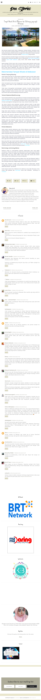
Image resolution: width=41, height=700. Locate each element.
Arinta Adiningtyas (9, 406)
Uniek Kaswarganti (10, 394)
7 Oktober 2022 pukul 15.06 (20, 452)
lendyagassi (8, 309)
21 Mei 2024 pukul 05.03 (15, 473)
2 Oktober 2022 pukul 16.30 (17, 270)
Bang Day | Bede (9, 452)
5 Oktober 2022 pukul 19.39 (21, 406)
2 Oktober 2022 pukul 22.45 (17, 309)
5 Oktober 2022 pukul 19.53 (17, 420)
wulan (6, 322)
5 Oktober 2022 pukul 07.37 (14, 356)
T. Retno (7, 279)
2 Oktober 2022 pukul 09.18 (17, 219)
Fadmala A (7, 270)
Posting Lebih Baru (8, 208)
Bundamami (8, 219)
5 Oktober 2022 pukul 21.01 (14, 432)
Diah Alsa (7, 230)
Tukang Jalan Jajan (10, 244)
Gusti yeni (7, 381)
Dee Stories (16, 698)
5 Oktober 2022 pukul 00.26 (20, 343)
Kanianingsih (8, 332)
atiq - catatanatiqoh (10, 299)
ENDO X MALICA (32, 698)
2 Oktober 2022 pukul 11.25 (16, 230)
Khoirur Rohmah (9, 343)
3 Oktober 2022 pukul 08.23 (18, 332)
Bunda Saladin (9, 256)
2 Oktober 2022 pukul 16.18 (19, 256)
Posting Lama (33, 208)
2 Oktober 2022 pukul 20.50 (17, 290)
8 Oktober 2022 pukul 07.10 (17, 462)
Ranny (6, 356)
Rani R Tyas (8, 462)
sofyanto (7, 473)
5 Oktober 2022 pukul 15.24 (22, 370)
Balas (6, 226)
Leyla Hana (8, 290)
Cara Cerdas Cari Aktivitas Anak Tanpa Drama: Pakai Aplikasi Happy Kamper (11, 653)
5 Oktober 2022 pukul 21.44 (18, 442)
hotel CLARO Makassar (12, 59)
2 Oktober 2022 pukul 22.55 (14, 322)
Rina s (6, 432)
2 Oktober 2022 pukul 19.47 (15, 279)
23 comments (26, 25)
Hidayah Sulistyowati (10, 370)
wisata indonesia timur (26, 476)
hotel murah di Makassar (33, 58)
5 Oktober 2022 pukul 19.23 (21, 394)
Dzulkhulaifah (8, 442)
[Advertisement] (20, 593)
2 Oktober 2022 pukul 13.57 (21, 244)
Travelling (20, 19)
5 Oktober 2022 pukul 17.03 (16, 381)
